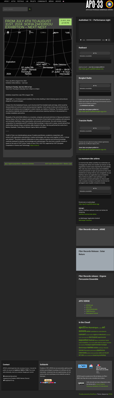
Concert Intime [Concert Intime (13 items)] (89, 334)
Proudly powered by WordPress (88, 394)
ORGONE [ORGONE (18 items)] (81, 350)
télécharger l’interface (85, 220)
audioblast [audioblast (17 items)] (94, 331)
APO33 (110, 394)
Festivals (20, 1)
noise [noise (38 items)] (96, 348)
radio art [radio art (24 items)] (101, 353)
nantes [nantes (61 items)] (90, 347)
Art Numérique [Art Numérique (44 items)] (92, 327)
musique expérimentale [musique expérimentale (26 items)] (93, 345)
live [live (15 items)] (79, 344)
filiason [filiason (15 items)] (96, 340)
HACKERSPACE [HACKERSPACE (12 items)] (102, 340)
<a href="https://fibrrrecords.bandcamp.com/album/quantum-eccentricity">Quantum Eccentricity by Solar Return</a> (95, 262)
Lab (27, 1)
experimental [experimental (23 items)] (102, 337)
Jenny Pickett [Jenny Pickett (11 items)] (91, 342)
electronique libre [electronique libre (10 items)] (85, 337)
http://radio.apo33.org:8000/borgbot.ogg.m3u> (93, 111)
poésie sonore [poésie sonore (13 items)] (90, 353)
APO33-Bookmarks (91, 309)
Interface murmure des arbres (87, 214)
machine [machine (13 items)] (83, 344)
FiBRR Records (90, 311)
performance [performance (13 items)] (93, 350)
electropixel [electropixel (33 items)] (93, 337)
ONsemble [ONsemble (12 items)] (106, 347)
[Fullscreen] (109, 40)
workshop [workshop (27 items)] (102, 355)
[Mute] (106, 40)
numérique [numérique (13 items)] (100, 347)
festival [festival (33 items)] (91, 340)
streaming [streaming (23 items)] (95, 355)
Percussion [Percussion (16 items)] (87, 350)
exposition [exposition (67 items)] (84, 340)
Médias (51, 1)
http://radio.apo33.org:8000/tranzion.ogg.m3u (92, 149)
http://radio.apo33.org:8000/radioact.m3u (91, 69)
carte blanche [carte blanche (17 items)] (102, 331)
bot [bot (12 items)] (97, 331)
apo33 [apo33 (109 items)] (82, 327)
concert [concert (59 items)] (82, 334)
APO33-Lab (89, 305)
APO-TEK (89, 307)
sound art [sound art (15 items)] (89, 355)
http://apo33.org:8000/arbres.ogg (89, 204)
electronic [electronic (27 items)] (102, 334)
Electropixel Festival (92, 313)
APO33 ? (6, 1)
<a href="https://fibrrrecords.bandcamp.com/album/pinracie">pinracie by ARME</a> (95, 238)
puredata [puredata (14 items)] (96, 353)
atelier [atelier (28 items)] (88, 331)
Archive (58, 1)
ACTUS (13, 1)
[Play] (81, 40)
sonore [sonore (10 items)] (85, 355)
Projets (33, 1)
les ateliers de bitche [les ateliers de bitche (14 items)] (106, 342)
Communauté (42, 1)
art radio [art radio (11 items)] (100, 327)
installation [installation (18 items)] (85, 342)
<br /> (95, 57)
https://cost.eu (34, 145)
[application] (95, 32)
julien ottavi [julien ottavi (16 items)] (98, 342)
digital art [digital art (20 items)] (96, 334)
